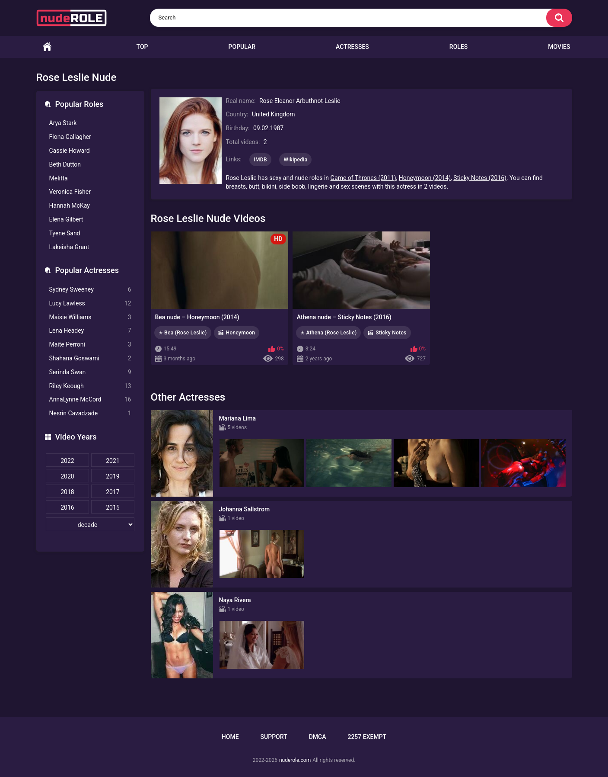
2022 (67, 460)
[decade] (90, 524)
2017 (112, 491)
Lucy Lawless (90, 303)
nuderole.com (295, 760)
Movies (559, 46)
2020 (67, 476)
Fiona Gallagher (70, 136)
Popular (242, 46)
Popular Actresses (87, 270)
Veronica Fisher (70, 191)
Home (47, 47)
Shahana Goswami (90, 358)
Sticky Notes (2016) (479, 177)
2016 (67, 507)
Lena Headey (90, 330)
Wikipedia (295, 160)
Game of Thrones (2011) (363, 177)
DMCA (317, 736)
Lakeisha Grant (69, 247)
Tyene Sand (64, 233)
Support (274, 736)
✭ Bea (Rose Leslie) (183, 333)
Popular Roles (79, 104)
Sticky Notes (391, 333)
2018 (67, 491)
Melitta (58, 178)
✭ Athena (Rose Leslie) (328, 333)
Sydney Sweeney (90, 289)
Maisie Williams (90, 317)
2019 (112, 476)
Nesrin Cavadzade (90, 413)
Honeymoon (240, 333)
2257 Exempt (366, 736)
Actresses (352, 46)
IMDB (260, 160)
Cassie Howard (69, 150)
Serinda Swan (90, 372)
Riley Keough (90, 386)
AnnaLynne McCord (90, 399)
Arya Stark (63, 122)
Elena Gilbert (66, 219)
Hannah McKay (69, 205)
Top (142, 46)
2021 (112, 460)
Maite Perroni (90, 344)
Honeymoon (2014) (425, 177)
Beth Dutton (65, 164)
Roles (458, 46)
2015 (112, 507)
